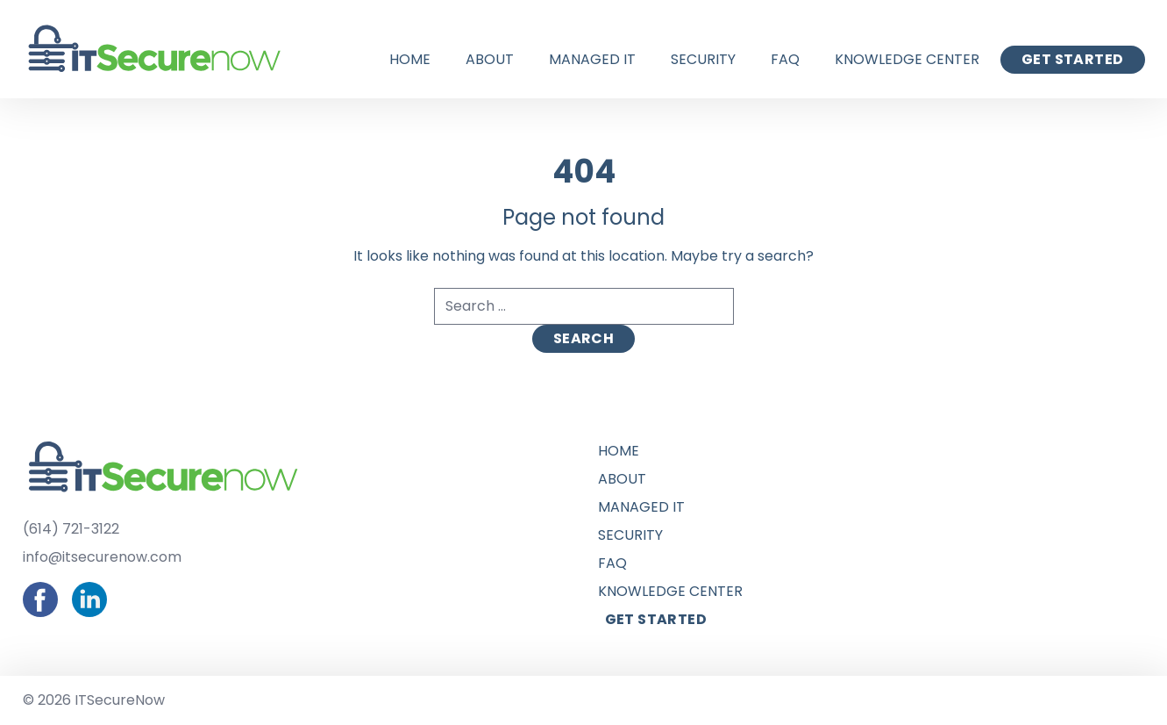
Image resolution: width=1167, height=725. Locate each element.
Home (410, 59)
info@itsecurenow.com (102, 557)
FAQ (785, 59)
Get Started (1072, 59)
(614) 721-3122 (71, 529)
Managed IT (592, 59)
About (490, 59)
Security (703, 59)
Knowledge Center (907, 59)
